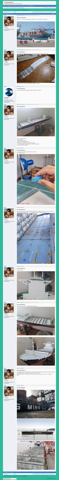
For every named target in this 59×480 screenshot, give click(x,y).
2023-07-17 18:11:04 (20, 302)
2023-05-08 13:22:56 (20, 49)
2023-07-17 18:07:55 (20, 266)
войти (46, 12)
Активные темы (45, 7)
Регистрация (22, 5)
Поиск (18, 5)
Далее (15, 12)
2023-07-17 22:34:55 (20, 385)
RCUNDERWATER (8, 2)
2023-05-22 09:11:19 (20, 86)
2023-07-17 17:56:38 (20, 104)
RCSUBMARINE (30, 5)
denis (5, 15)
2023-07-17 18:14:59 (20, 368)
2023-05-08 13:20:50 (20, 15)
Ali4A (5, 86)
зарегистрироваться (51, 12)
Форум (5, 5)
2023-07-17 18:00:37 (20, 148)
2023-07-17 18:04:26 (20, 207)
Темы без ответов (52, 7)
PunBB (55, 478)
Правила (14, 5)
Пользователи (9, 5)
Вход (26, 5)
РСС (54, 13)
